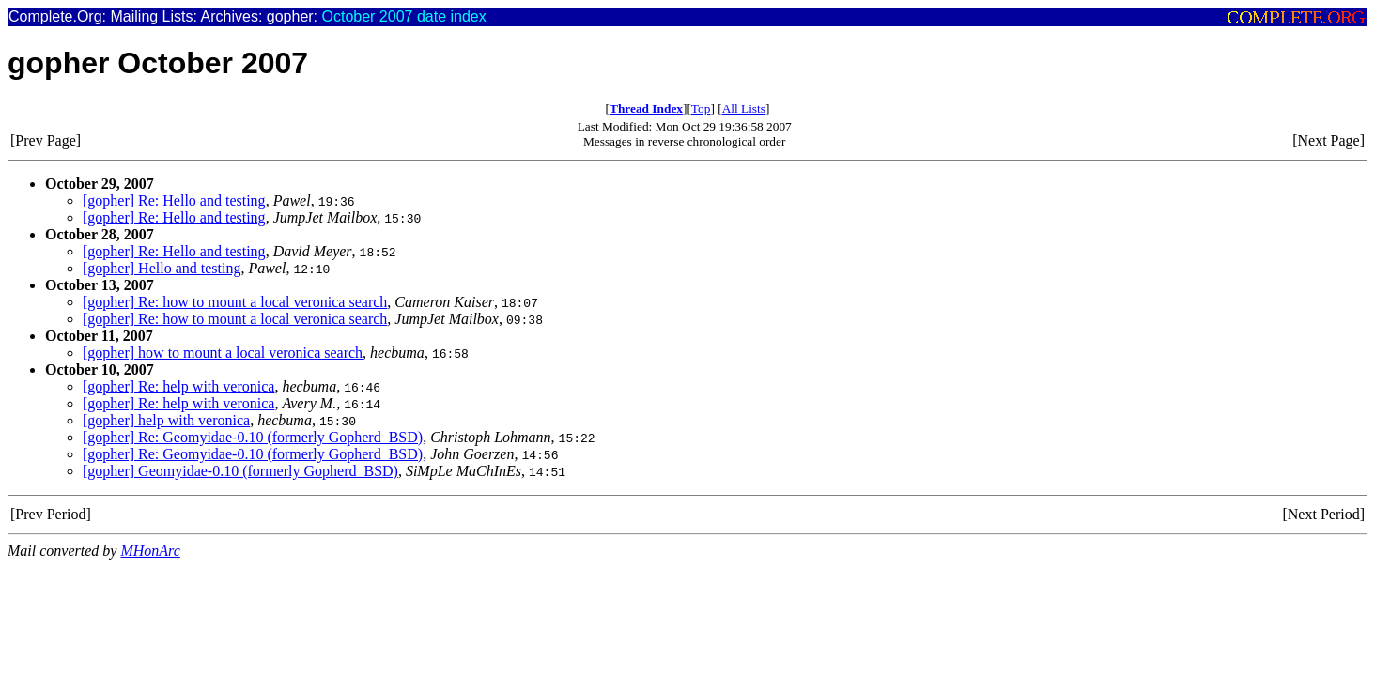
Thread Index (646, 108)
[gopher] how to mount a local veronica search (223, 353)
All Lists (743, 108)
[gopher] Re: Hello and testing (174, 200)
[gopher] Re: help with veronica (178, 386)
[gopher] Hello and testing (161, 268)
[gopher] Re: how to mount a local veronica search (235, 302)
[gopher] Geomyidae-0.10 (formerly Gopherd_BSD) (240, 471)
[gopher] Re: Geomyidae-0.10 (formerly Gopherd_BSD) (253, 437)
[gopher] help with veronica (166, 420)
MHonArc (149, 551)
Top (701, 108)
